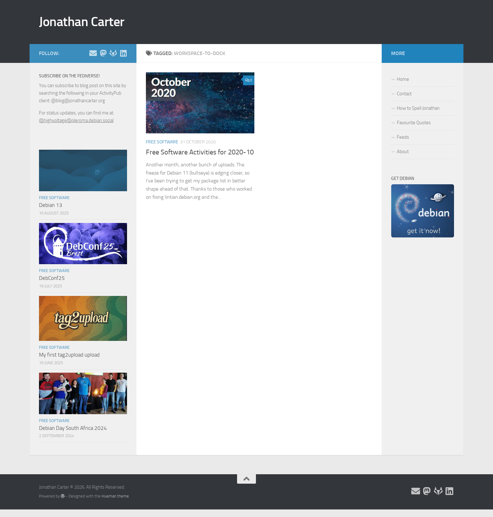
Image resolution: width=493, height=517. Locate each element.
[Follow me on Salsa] (113, 53)
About (403, 151)
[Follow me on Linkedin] (123, 53)
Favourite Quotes (414, 122)
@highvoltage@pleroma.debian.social (76, 120)
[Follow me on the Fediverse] (103, 53)
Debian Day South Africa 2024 (73, 428)
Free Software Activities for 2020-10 (200, 152)
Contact (404, 94)
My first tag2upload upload (69, 355)
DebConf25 (52, 278)
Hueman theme (115, 496)
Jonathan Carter (82, 22)
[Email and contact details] (93, 53)
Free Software (162, 142)
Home (403, 79)
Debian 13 (50, 205)
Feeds (403, 137)
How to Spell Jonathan (418, 108)
